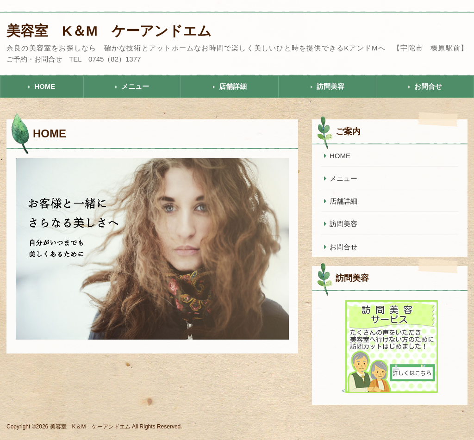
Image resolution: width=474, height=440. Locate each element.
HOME (44, 86)
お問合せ (428, 86)
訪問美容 (330, 86)
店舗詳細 (233, 86)
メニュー (135, 86)
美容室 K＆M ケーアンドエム (109, 30)
